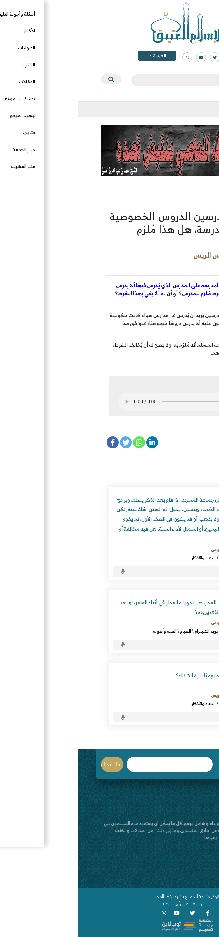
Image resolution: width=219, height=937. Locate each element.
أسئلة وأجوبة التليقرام (167, 266)
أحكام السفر (170, 631)
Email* (92, 764)
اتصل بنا (188, 871)
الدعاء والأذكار (126, 557)
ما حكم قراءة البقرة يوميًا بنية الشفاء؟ (139, 675)
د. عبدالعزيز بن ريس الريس (153, 255)
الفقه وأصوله (87, 631)
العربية (81, 55)
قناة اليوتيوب (183, 879)
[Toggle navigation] (196, 109)
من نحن (188, 864)
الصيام (107, 631)
